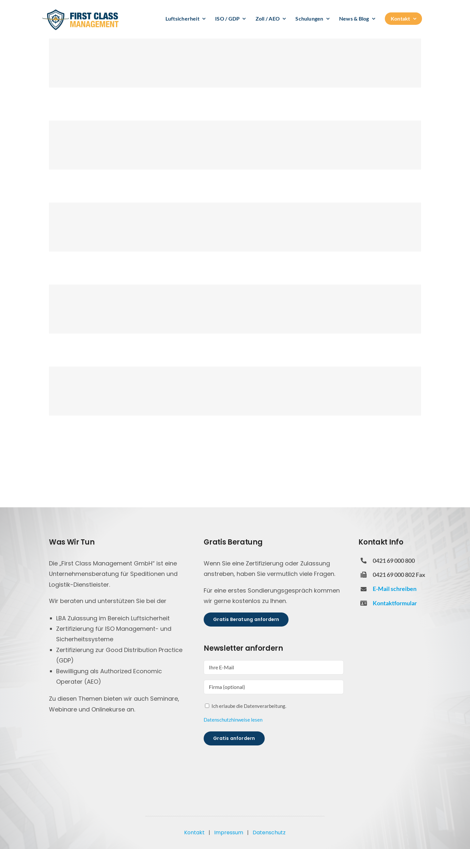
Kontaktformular (395, 603)
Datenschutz (269, 832)
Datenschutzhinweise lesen (233, 720)
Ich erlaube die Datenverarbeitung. (249, 706)
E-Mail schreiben (394, 588)
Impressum (228, 832)
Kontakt (194, 832)
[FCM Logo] (80, 11)
